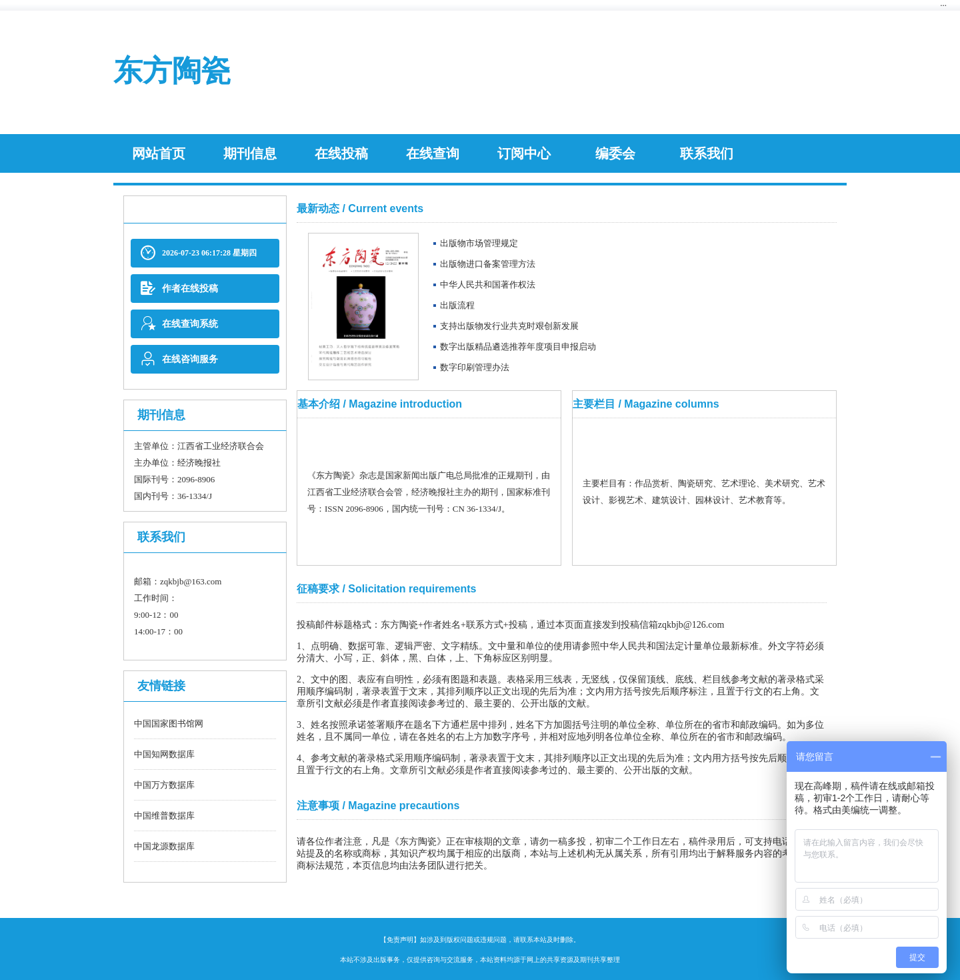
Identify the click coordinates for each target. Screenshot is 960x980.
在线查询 (432, 153)
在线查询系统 (179, 324)
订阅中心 (524, 153)
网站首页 (158, 153)
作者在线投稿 (179, 288)
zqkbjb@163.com (191, 581)
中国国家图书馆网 (168, 723)
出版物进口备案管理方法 (487, 264)
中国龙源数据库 (164, 846)
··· (943, 5)
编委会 (615, 153)
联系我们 (706, 153)
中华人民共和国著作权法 (487, 285)
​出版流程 (457, 305)
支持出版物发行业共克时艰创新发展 (509, 326)
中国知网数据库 (164, 754)
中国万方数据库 (164, 785)
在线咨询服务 (179, 359)
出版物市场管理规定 (479, 243)
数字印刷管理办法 (474, 367)
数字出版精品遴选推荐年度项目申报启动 (518, 347)
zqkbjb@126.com (691, 625)
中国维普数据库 (164, 816)
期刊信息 (250, 153)
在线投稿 (341, 153)
